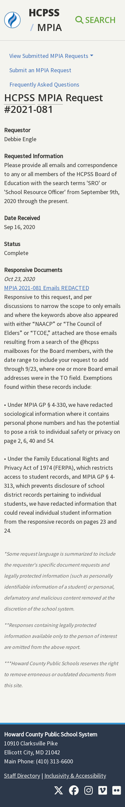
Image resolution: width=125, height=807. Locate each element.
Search (95, 19)
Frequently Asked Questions (44, 84)
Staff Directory (22, 775)
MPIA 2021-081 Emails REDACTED (46, 288)
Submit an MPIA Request (40, 70)
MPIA (49, 27)
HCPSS (44, 12)
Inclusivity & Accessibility (75, 775)
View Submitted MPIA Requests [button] (48, 56)
